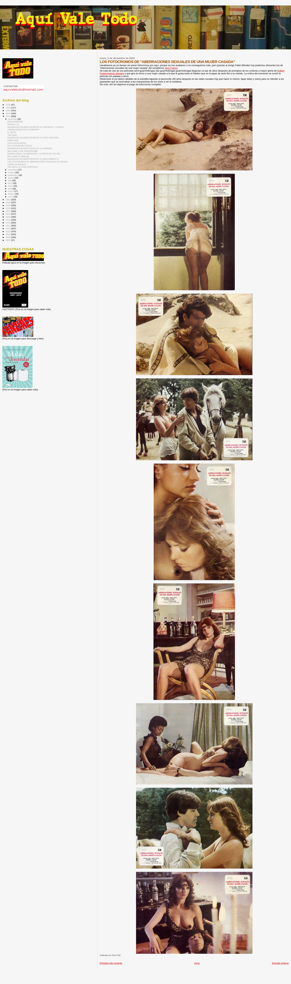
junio (10, 183)
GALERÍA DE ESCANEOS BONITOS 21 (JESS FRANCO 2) (33, 159)
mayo (10, 186)
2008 (8, 237)
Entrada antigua (280, 963)
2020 (8, 202)
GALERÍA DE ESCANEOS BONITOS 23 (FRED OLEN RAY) (33, 138)
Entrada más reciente (111, 963)
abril (10, 189)
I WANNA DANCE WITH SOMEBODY (23, 130)
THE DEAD (12, 135)
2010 (8, 231)
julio (10, 180)
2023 (8, 113)
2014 (8, 220)
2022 (8, 116)
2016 (8, 214)
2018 (8, 208)
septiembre (13, 175)
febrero (11, 194)
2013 (8, 222)
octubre (11, 172)
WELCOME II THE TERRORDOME (22, 151)
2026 (8, 104)
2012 (8, 225)
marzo (11, 191)
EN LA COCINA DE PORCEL (19, 146)
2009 (8, 234)
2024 (8, 110)
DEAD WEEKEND (15, 122)
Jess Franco (171, 68)
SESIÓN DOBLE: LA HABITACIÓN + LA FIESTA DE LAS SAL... (34, 154)
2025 (8, 107)
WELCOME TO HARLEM (18, 156)
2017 (8, 211)
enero (11, 197)
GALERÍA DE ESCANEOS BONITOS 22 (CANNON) (29, 148)
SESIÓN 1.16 (13, 124)
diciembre (12, 119)
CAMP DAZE (13, 140)
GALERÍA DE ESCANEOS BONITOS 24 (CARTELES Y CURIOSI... (36, 127)
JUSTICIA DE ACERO (16, 143)
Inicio (197, 963)
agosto (11, 178)
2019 (8, 205)
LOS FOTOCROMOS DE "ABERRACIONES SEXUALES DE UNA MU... (38, 162)
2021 (8, 199)
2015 (8, 217)
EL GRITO (11, 132)
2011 (8, 228)
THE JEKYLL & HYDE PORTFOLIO (22, 167)
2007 (8, 240)
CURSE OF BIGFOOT (16, 164)
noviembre (13, 170)
